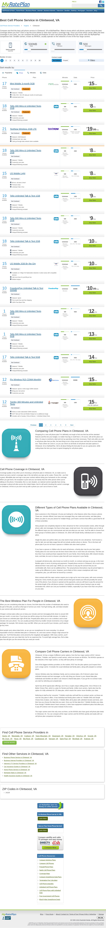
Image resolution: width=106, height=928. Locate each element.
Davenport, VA (57, 736)
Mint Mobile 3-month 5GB (22, 84)
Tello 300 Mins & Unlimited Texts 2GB (25, 107)
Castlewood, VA (41, 739)
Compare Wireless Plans (47, 860)
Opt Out (100, 917)
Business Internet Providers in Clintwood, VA (19, 760)
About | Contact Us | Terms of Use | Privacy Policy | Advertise (76, 914)
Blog (95, 10)
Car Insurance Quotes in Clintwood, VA (17, 766)
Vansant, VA (53, 739)
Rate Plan (15, 4)
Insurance (90, 10)
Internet (40, 10)
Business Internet (49, 10)
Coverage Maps (44, 874)
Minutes (31, 72)
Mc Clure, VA (7, 739)
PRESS (74, 2)
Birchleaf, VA (77, 739)
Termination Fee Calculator (48, 880)
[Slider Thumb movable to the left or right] (29, 50)
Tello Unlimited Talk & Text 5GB (25, 357)
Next (71, 425)
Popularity (7, 72)
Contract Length (57, 57)
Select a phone (10, 50)
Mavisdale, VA (17, 736)
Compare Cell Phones (46, 863)
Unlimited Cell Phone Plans (48, 887)
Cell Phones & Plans (8, 10)
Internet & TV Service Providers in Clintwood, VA (20, 763)
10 (40, 60)
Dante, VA (6, 736)
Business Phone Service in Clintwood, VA (18, 757)
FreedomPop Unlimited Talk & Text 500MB (26, 289)
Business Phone (31, 10)
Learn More (43, 818)
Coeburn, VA (29, 736)
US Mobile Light (17, 173)
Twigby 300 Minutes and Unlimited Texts (26, 403)
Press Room (49, 914)
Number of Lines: (6, 57)
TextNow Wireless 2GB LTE (23, 129)
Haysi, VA (17, 739)
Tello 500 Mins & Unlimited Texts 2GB (25, 219)
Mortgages (81, 10)
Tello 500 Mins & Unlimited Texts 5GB (25, 335)
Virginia (26, 26)
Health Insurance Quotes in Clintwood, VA (18, 776)
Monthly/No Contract (59, 60)
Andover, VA (89, 739)
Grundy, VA (92, 736)
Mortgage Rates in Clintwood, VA (15, 773)
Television (60, 10)
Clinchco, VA (81, 736)
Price (19, 72)
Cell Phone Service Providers (10, 26)
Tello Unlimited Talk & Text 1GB (25, 196)
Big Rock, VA (28, 739)
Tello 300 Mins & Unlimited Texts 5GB (25, 312)
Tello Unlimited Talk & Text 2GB (25, 241)
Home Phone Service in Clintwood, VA (17, 770)
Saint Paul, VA (65, 739)
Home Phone (20, 10)
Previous (33, 425)
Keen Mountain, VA (43, 736)
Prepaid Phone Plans (46, 867)
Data (43, 72)
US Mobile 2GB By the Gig (23, 264)
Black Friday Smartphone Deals (49, 899)
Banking (73, 10)
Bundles (67, 10)
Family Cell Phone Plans (47, 870)
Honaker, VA (70, 736)
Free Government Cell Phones (49, 896)
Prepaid (70, 60)
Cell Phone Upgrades (46, 884)
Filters (92, 60)
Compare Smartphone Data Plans (50, 877)
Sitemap (101, 914)
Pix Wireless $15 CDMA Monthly (25, 379)
